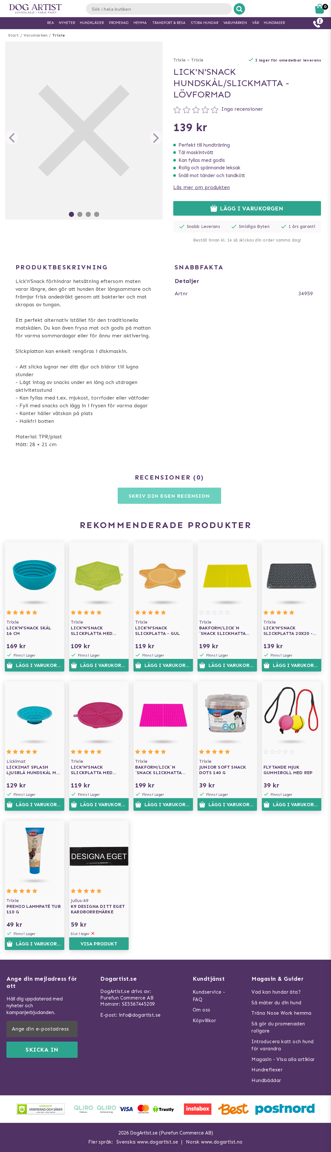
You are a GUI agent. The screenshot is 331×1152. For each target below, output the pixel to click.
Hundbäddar (266, 1080)
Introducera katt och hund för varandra (282, 1045)
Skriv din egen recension (169, 496)
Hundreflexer (267, 1070)
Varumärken (36, 35)
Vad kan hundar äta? (276, 992)
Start (13, 35)
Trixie (58, 35)
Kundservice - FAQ (209, 995)
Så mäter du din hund (276, 1003)
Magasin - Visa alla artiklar (283, 1059)
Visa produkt (98, 944)
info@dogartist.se (140, 1015)
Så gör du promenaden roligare (278, 1027)
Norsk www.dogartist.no (214, 1142)
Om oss (201, 1010)
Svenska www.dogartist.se (147, 1142)
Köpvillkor (204, 1020)
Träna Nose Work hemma (281, 1013)
